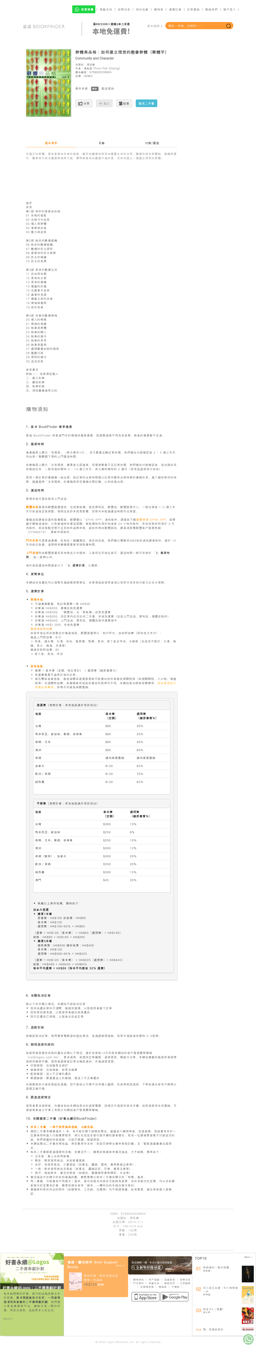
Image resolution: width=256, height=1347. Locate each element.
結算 (124, 103)
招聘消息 (124, 9)
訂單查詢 (193, 9)
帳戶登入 (229, 9)
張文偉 (206, 1312)
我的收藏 (142, 9)
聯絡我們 (211, 9)
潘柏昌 (88, 68)
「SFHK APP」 (94, 519)
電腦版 (163, 1286)
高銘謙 (206, 1270)
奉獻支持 (106, 9)
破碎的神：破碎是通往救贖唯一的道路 (101, 1277)
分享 (84, 103)
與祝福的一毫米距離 (216, 1267)
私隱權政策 (147, 1286)
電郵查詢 (90, 705)
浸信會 (91, 64)
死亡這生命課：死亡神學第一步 (220, 1289)
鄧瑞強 (206, 1294)
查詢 (111, 88)
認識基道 (169, 1279)
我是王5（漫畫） (214, 1309)
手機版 (175, 1286)
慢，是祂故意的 (213, 1329)
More (120, 1265)
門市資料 (138, 1283)
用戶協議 (154, 1279)
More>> (8, 1318)
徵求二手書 (146, 103)
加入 (104, 103)
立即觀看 (185, 1283)
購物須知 (138, 1279)
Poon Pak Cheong (106, 68)
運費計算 (175, 9)
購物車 (158, 9)
